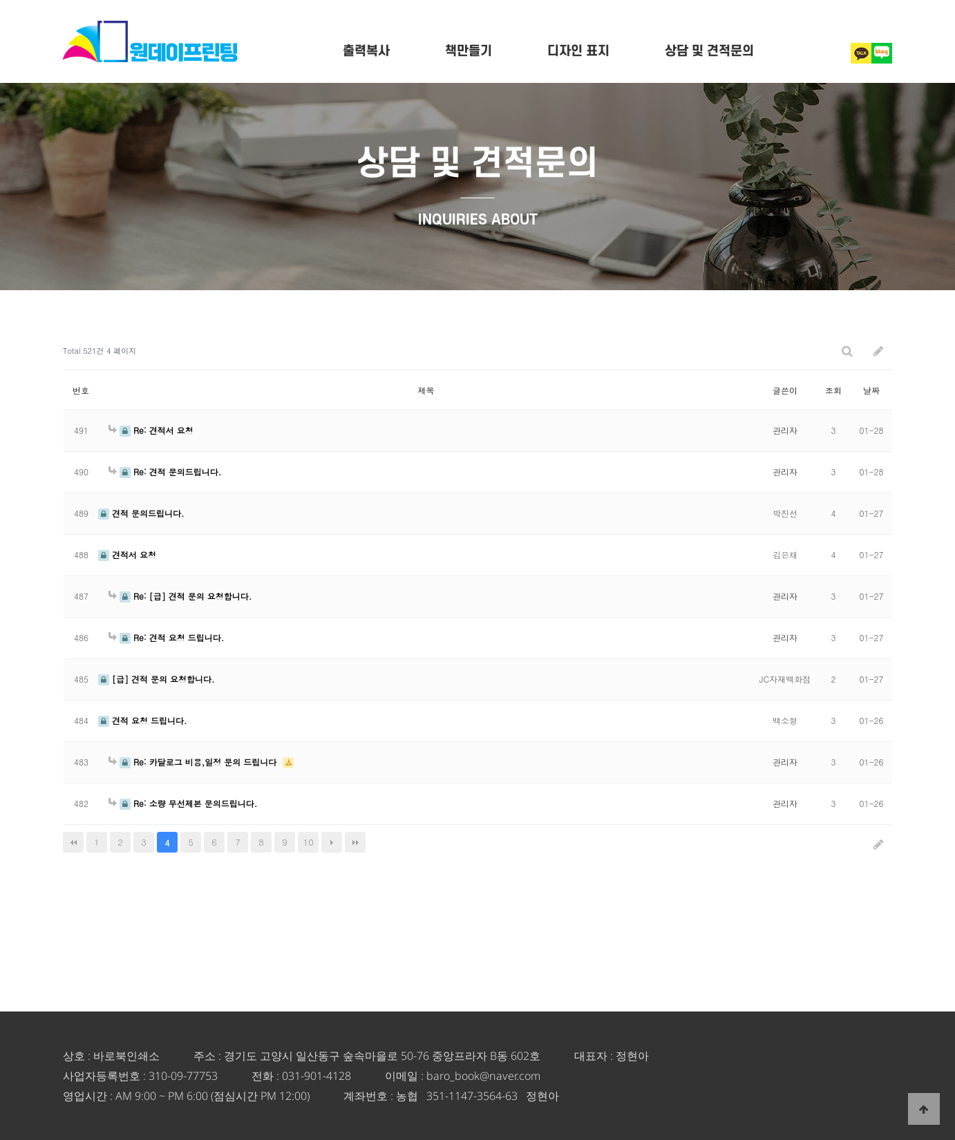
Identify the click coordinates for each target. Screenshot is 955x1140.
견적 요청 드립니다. (142, 720)
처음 (73, 842)
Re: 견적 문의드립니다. (164, 471)
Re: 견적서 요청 (150, 430)
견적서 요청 (127, 554)
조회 (833, 390)
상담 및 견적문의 (709, 51)
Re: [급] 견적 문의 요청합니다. (180, 596)
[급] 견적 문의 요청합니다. (156, 679)
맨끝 (355, 842)
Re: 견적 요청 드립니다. (166, 637)
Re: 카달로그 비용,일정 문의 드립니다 (193, 762)
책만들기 (468, 51)
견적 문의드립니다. (141, 513)
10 (308, 841)
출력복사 (366, 51)
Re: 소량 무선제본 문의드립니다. (182, 803)
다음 (331, 842)
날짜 (871, 390)
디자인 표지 (578, 51)
